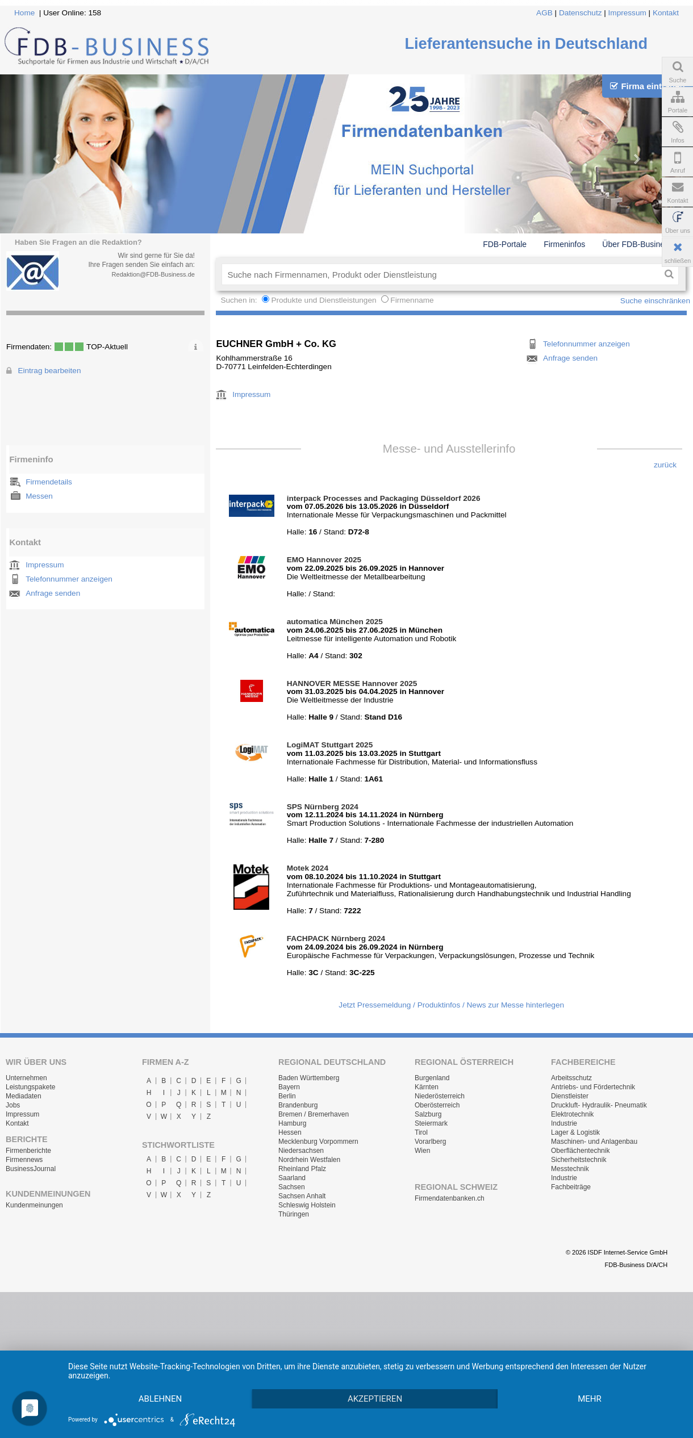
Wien (422, 1151)
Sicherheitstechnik (578, 1160)
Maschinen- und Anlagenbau (594, 1142)
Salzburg (428, 1114)
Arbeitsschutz (571, 1078)
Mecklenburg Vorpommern (318, 1142)
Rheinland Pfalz (302, 1169)
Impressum (627, 13)
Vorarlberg (430, 1142)
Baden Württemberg (308, 1078)
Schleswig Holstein (307, 1205)
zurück (665, 465)
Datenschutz (580, 13)
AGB (544, 13)
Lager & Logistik (575, 1132)
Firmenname (411, 300)
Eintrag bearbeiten (49, 370)
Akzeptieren (385, 1378)
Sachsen (291, 1187)
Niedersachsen (301, 1151)
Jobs (13, 1105)
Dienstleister (569, 1096)
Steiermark (431, 1123)
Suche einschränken (655, 300)
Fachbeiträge (571, 1187)
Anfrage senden (53, 593)
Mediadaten (23, 1096)
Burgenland (432, 1078)
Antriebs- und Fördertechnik (593, 1087)
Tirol (421, 1132)
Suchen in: (239, 300)
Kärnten (427, 1087)
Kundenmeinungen (34, 1205)
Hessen (290, 1132)
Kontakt (666, 13)
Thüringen (293, 1214)
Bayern (289, 1087)
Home (24, 13)
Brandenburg (298, 1105)
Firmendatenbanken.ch (450, 1198)
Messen (39, 496)
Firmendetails (49, 482)
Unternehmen (26, 1078)
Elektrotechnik (572, 1114)
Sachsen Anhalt (301, 1196)
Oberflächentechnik (580, 1151)
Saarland (292, 1178)
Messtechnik (570, 1169)
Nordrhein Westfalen (309, 1160)
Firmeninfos (564, 244)
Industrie (564, 1123)
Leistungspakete (30, 1087)
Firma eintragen (647, 86)
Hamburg (292, 1123)
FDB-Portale (505, 244)
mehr (164, 1398)
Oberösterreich (437, 1105)
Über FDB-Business (637, 244)
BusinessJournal (31, 1169)
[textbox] (440, 274)
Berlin (287, 1096)
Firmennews (24, 1160)
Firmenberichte (28, 1151)
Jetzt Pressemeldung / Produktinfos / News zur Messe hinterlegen (451, 1005)
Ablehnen (163, 1378)
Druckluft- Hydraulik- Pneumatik (599, 1105)
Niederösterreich (440, 1096)
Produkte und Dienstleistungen (323, 300)
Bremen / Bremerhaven (313, 1114)
